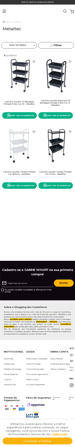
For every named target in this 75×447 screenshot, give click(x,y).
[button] (2, 11)
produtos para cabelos (21, 319)
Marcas (9, 22)
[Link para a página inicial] (4, 22)
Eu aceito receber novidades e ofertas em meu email (28, 291)
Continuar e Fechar (37, 441)
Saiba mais (59, 434)
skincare (53, 322)
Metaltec (17, 22)
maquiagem (41, 322)
